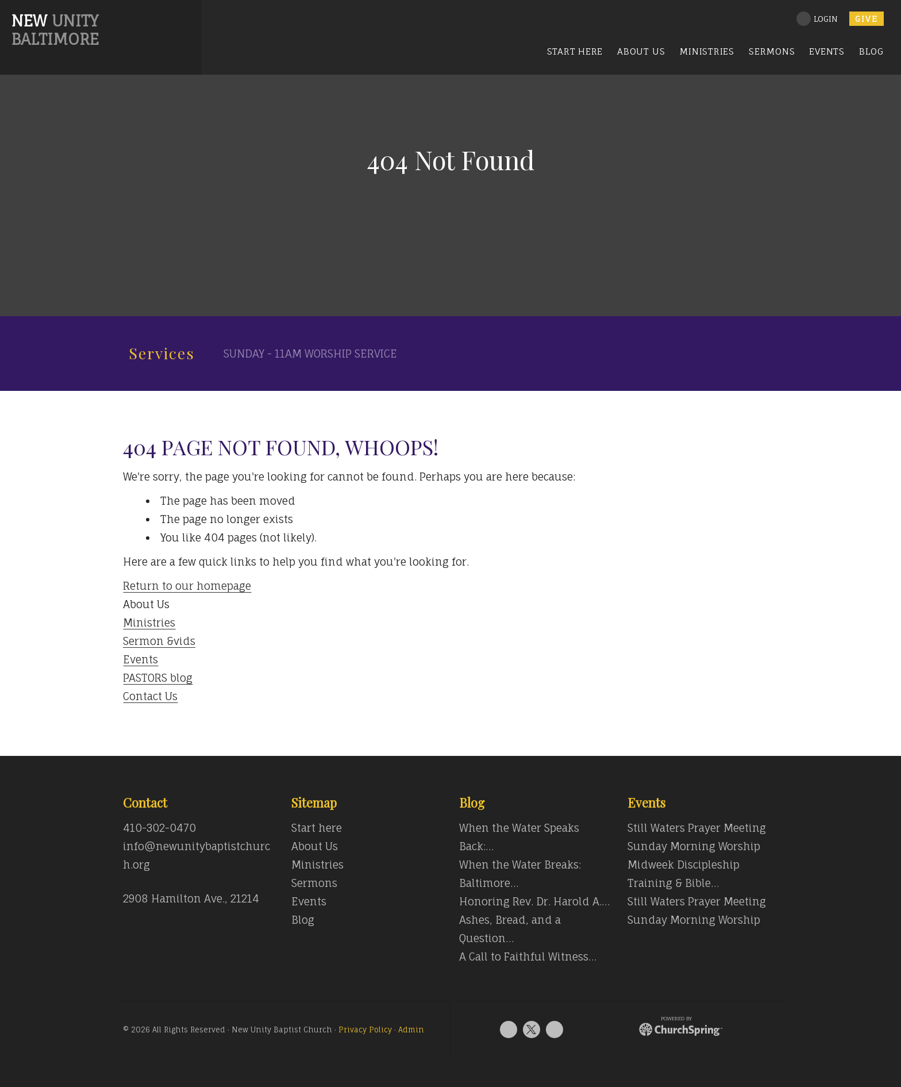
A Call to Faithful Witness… (527, 956)
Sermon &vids (159, 641)
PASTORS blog (157, 677)
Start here (316, 827)
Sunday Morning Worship (693, 846)
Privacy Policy (365, 1029)
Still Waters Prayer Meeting (696, 827)
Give (866, 19)
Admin (411, 1029)
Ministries (149, 622)
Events (140, 659)
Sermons (314, 883)
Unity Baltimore (55, 30)
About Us (314, 846)
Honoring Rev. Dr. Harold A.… (534, 901)
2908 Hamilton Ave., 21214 (191, 898)
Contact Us (150, 696)
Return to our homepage (187, 585)
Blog (302, 919)
